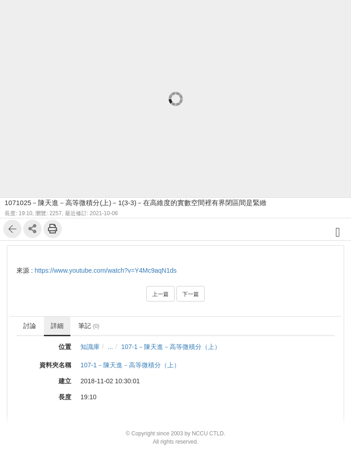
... (110, 346)
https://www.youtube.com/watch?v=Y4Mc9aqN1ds (106, 270)
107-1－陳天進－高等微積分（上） (171, 346)
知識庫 (90, 346)
